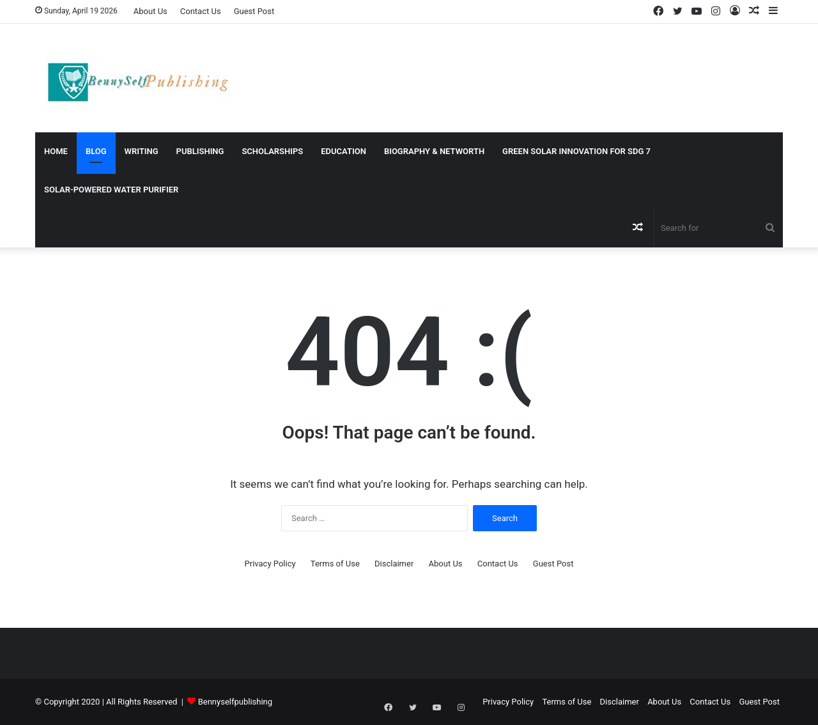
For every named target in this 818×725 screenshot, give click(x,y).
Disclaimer (393, 563)
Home (56, 151)
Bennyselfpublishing (235, 701)
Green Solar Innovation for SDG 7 (576, 151)
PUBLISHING (200, 151)
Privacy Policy (270, 563)
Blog (96, 151)
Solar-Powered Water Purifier (111, 189)
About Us (150, 11)
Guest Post (254, 11)
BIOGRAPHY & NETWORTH (434, 151)
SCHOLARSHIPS (272, 151)
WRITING (141, 151)
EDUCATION (343, 151)
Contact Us (200, 11)
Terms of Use (335, 563)
